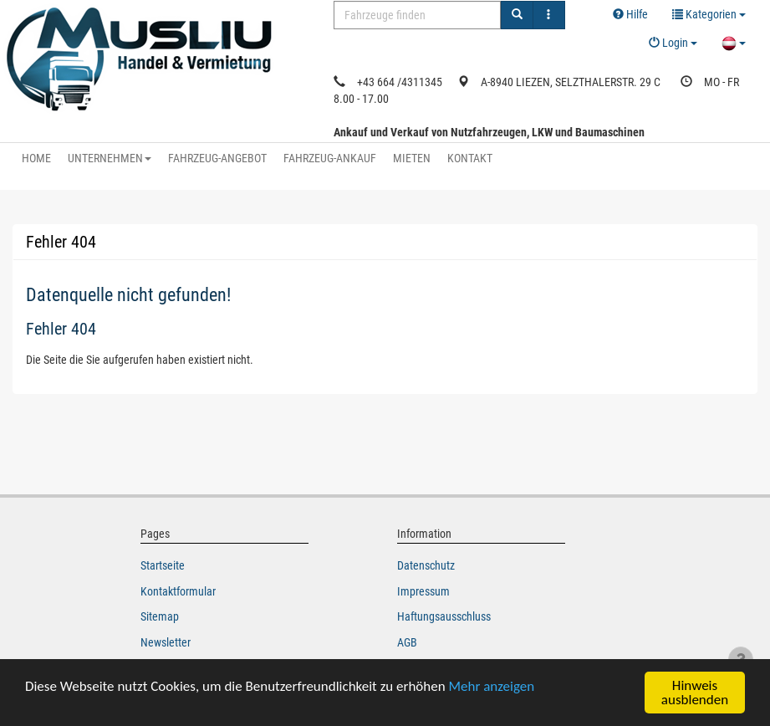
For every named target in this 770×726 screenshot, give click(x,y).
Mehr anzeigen (492, 686)
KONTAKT (469, 158)
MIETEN (412, 158)
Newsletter (165, 642)
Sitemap (159, 616)
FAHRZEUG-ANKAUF (329, 158)
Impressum (423, 591)
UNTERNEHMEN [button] (109, 158)
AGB (407, 642)
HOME (36, 158)
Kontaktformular (178, 591)
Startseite (162, 565)
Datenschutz (426, 565)
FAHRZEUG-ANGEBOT (217, 158)
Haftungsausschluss (444, 616)
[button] (709, 15)
